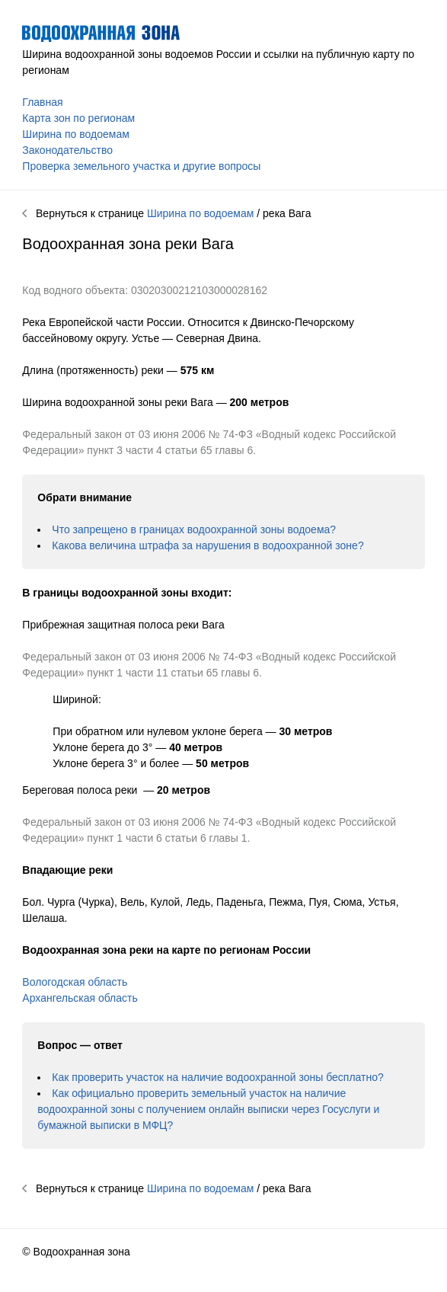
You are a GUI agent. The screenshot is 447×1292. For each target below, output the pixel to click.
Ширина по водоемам (75, 134)
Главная (42, 102)
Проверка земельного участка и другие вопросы (141, 166)
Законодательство (67, 150)
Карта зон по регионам (78, 118)
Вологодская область (74, 982)
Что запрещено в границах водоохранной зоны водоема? (194, 529)
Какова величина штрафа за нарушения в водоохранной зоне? (207, 545)
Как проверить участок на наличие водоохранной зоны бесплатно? (217, 1077)
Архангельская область (79, 998)
